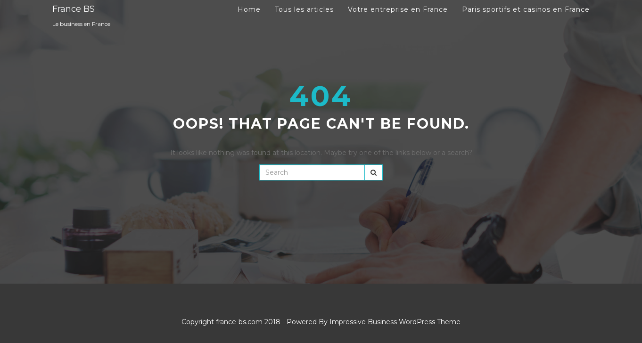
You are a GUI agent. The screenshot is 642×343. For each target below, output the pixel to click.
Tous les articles (304, 9)
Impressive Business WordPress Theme (395, 322)
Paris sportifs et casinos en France (526, 9)
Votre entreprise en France (398, 9)
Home (249, 9)
